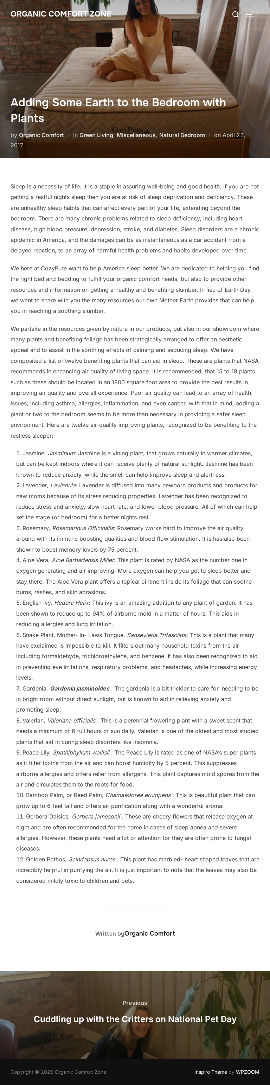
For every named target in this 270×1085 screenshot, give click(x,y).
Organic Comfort (41, 135)
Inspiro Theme (210, 1072)
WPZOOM (247, 1072)
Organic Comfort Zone (61, 14)
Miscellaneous (136, 135)
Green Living (96, 135)
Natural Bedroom (182, 135)
